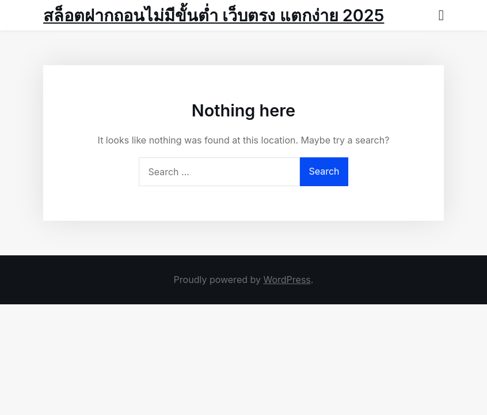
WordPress (286, 279)
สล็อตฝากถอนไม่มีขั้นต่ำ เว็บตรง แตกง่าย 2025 (213, 15)
